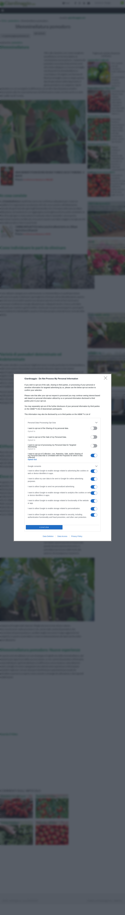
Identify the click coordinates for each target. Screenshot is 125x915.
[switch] (94, 428)
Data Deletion (48, 536)
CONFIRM (44, 527)
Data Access (62, 536)
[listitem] (62, 422)
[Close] (106, 378)
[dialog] (62, 457)
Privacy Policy (76, 536)
